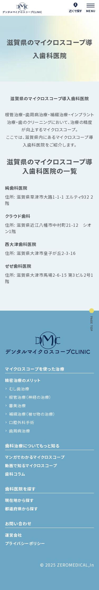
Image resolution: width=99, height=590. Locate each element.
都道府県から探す (21, 508)
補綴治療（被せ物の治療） (32, 414)
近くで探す (75, 8)
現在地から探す (19, 500)
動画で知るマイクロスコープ (31, 465)
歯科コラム (15, 474)
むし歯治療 (19, 388)
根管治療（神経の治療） (30, 397)
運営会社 (13, 535)
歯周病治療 (19, 430)
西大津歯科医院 (20, 244)
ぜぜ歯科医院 (18, 266)
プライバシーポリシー (25, 543)
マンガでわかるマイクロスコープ (35, 457)
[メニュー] (91, 8)
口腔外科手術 (21, 422)
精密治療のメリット (23, 380)
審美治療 (17, 405)
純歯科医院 (16, 188)
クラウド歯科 (17, 216)
